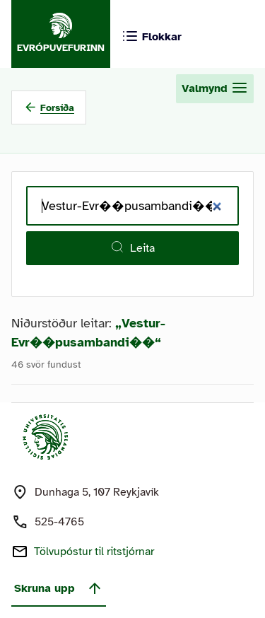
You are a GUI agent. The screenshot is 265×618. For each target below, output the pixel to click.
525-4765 (59, 522)
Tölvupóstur (94, 551)
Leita (132, 247)
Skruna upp (58, 588)
